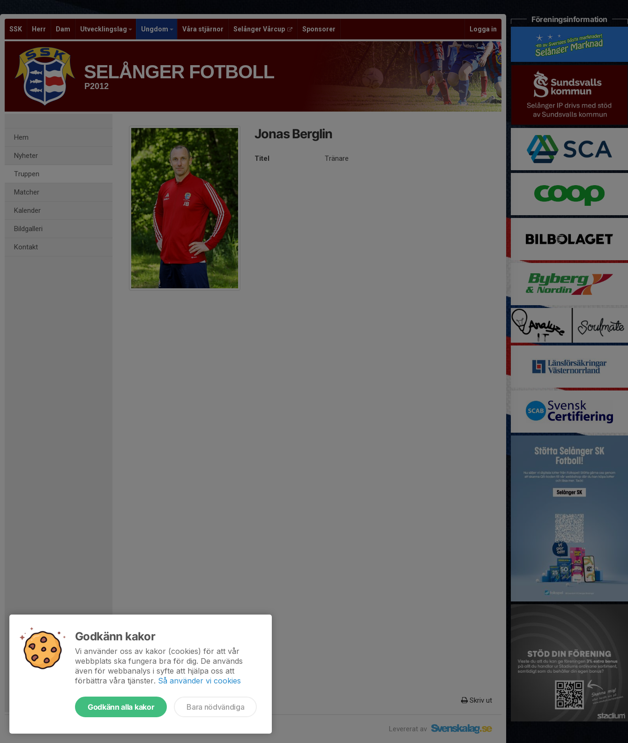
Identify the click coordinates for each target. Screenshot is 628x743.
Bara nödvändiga (215, 707)
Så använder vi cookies (199, 680)
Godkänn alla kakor (121, 707)
